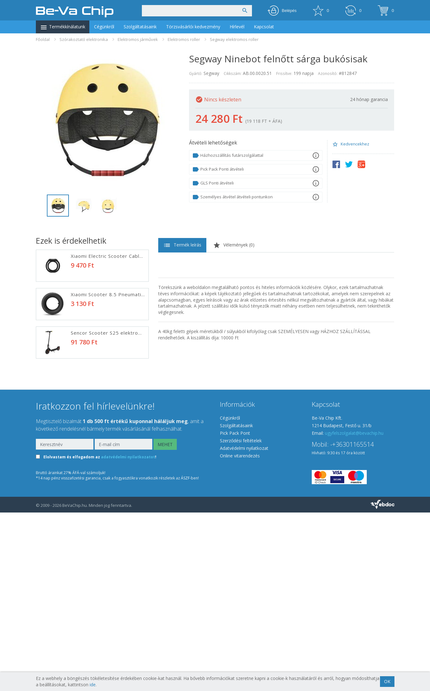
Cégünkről (104, 27)
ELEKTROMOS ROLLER (99, 448)
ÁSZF (185, 656)
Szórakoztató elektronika (83, 39)
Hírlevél (237, 27)
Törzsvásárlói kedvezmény (193, 27)
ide (93, 685)
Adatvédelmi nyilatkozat (244, 627)
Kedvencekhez (350, 144)
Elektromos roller (184, 39)
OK (387, 681)
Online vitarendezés (240, 634)
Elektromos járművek (138, 39)
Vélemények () (233, 245)
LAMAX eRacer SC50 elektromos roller (118, 525)
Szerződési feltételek (241, 619)
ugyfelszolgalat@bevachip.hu (354, 612)
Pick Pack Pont (235, 612)
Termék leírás (182, 245)
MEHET (165, 623)
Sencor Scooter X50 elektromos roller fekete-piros (133, 486)
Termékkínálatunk (62, 27)
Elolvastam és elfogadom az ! (99, 635)
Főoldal (43, 39)
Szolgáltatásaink (140, 27)
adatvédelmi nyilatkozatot (128, 635)
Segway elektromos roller (234, 39)
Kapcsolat (264, 27)
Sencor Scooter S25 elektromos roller (117, 333)
